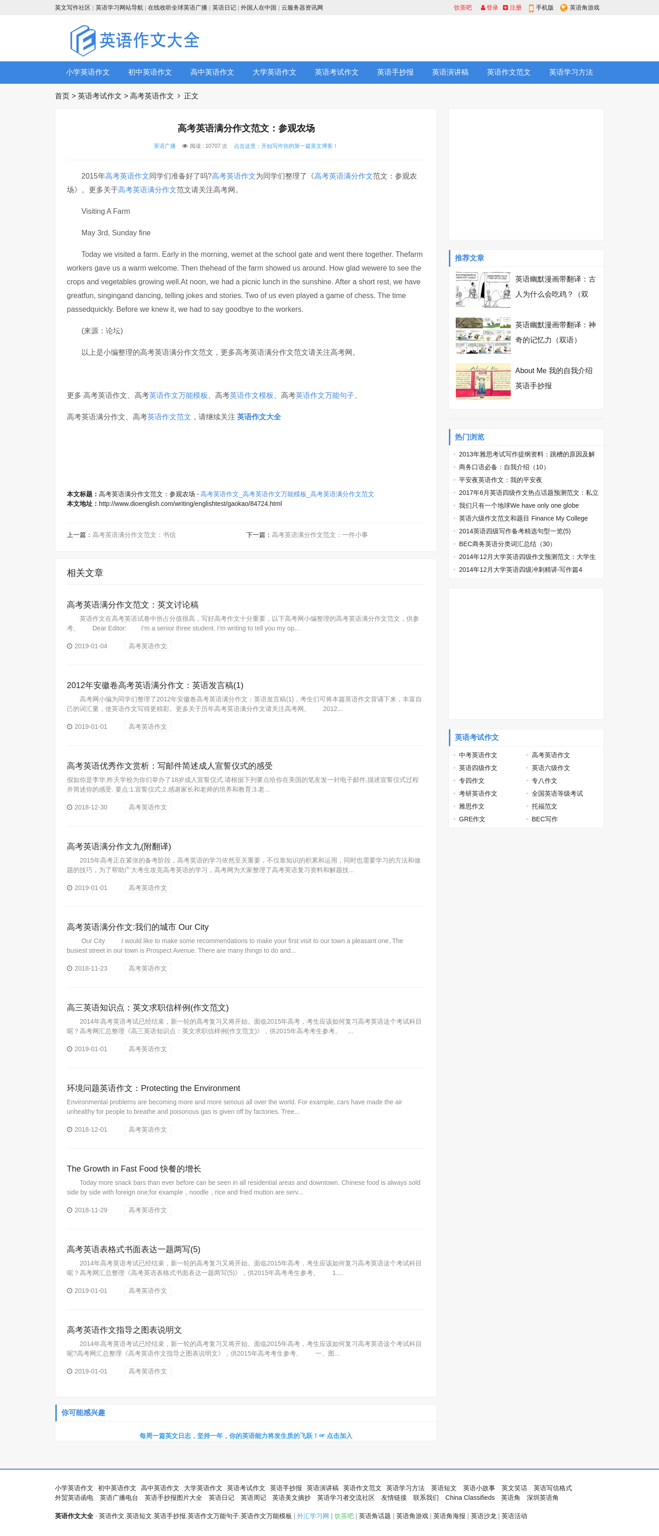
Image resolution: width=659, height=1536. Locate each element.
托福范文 (544, 806)
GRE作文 (472, 819)
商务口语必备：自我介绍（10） (504, 467)
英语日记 (224, 7)
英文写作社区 (73, 7)
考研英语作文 (478, 793)
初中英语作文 (150, 72)
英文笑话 (514, 1488)
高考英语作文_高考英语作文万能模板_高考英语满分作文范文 (287, 494)
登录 (490, 7)
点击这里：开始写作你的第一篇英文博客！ (286, 146)
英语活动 (514, 1516)
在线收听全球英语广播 (177, 7)
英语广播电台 (119, 1497)
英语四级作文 (478, 767)
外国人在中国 (258, 7)
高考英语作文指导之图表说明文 (124, 1330)
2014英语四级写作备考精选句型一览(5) (515, 531)
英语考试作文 (337, 72)
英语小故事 (479, 1488)
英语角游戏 (585, 7)
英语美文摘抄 (291, 1497)
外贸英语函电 (74, 1497)
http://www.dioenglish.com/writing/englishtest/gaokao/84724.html (190, 503)
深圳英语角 (543, 1497)
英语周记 (253, 1497)
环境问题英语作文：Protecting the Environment (153, 1088)
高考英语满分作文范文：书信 (134, 534)
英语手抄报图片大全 (173, 1497)
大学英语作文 (275, 72)
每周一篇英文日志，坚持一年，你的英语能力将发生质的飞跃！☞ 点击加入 (246, 1435)
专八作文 (544, 780)
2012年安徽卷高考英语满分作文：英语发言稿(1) (155, 685)
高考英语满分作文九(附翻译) (119, 846)
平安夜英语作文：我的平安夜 (500, 479)
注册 (512, 7)
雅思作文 (472, 806)
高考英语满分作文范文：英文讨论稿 (133, 604)
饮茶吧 (463, 7)
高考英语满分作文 (343, 176)
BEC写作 (545, 819)
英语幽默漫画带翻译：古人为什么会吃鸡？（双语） (555, 294)
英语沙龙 (484, 1516)
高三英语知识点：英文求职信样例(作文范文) (148, 1007)
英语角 (510, 1497)
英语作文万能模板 (178, 395)
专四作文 (472, 780)
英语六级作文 (551, 767)
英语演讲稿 (450, 72)
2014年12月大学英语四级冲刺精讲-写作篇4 (520, 569)
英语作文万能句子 (325, 395)
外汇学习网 (313, 1516)
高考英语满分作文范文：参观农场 (147, 494)
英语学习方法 (571, 72)
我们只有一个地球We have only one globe (519, 505)
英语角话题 (375, 1516)
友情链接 (394, 1497)
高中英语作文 (212, 72)
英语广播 (165, 146)
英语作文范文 (509, 72)
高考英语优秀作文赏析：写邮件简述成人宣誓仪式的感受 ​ (171, 766)
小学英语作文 (88, 72)
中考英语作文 (478, 755)
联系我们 (426, 1497)
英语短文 (444, 1488)
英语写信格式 (553, 1488)
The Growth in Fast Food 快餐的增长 (134, 1168)
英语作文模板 (252, 395)
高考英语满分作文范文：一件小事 (320, 534)
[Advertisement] (437, 38)
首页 (62, 96)
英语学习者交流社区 (346, 1497)
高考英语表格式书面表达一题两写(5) (133, 1249)
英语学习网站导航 (119, 7)
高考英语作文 (152, 96)
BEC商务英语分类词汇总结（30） (507, 544)
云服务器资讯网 (302, 7)
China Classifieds (470, 1497)
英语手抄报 (395, 72)
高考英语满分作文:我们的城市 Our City (138, 927)
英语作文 (111, 1516)
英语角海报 (449, 1516)
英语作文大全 (259, 417)
